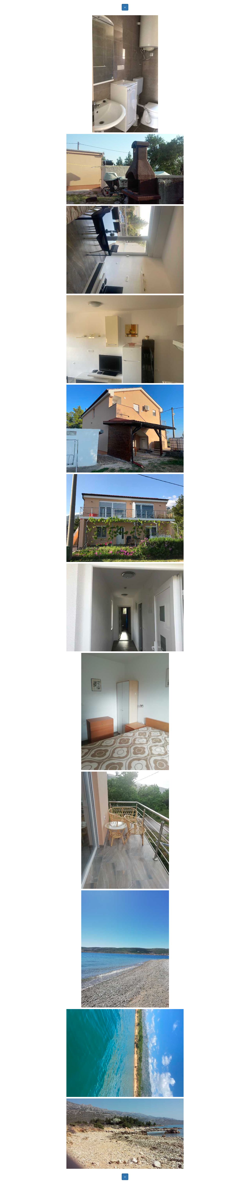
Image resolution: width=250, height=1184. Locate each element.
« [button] (125, 7)
